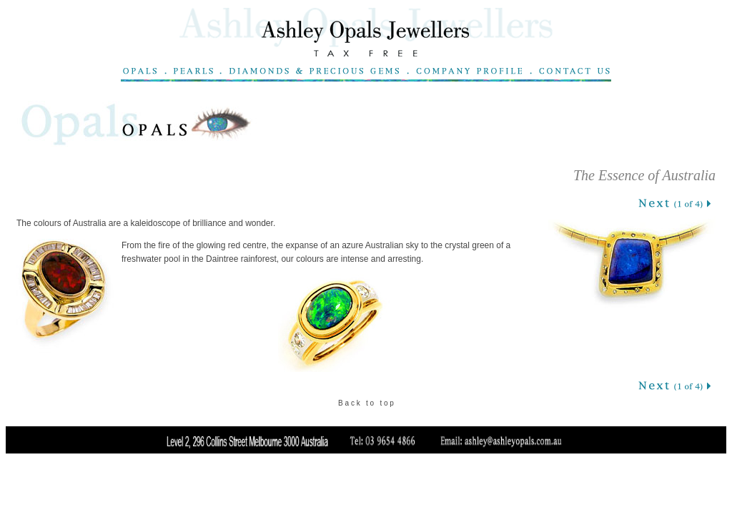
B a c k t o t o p (366, 403)
